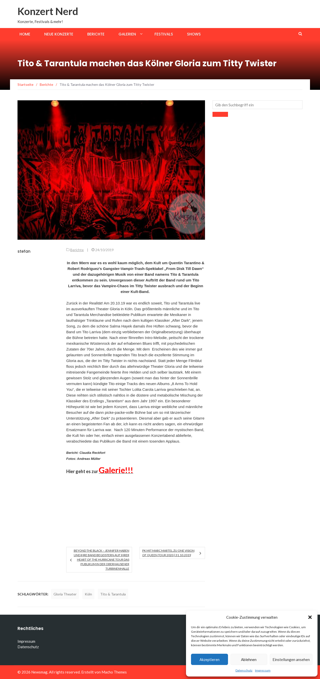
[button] (310, 617)
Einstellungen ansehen (291, 659)
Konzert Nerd (48, 11)
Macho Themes (114, 672)
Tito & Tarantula (113, 594)
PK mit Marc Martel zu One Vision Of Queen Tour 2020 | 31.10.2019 (168, 553)
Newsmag (39, 672)
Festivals (163, 34)
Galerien (127, 34)
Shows (194, 34)
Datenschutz (244, 670)
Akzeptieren (210, 659)
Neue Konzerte (58, 34)
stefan (24, 251)
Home (25, 34)
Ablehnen (248, 659)
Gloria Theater (65, 594)
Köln (88, 594)
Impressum (262, 670)
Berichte (95, 34)
